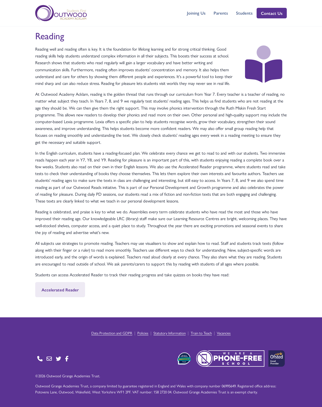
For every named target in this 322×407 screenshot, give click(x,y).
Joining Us (196, 13)
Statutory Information (169, 332)
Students (244, 13)
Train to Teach (201, 332)
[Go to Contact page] (40, 358)
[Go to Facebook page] (66, 358)
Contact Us (272, 13)
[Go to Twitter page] (58, 358)
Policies (142, 332)
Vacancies (224, 332)
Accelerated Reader (60, 290)
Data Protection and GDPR (111, 332)
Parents (221, 13)
